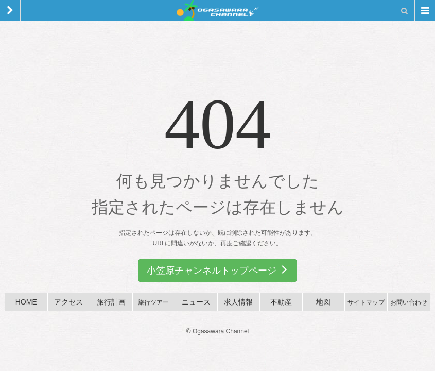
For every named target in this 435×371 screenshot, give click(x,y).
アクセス (68, 302)
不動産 (281, 302)
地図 (323, 302)
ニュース (196, 302)
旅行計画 (111, 302)
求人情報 (238, 302)
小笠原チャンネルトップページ (217, 270)
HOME (26, 302)
